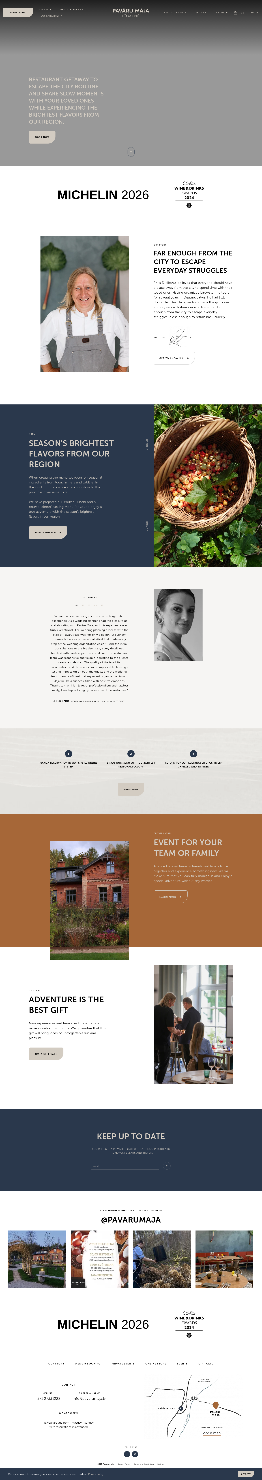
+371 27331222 (47, 1398)
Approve (246, 1474)
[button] (254, 12)
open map (212, 1433)
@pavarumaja (131, 1220)
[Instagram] (135, 1454)
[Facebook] (127, 1454)
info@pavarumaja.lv (89, 1398)
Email (95, 1166)
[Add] (167, 1166)
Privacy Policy (96, 1474)
